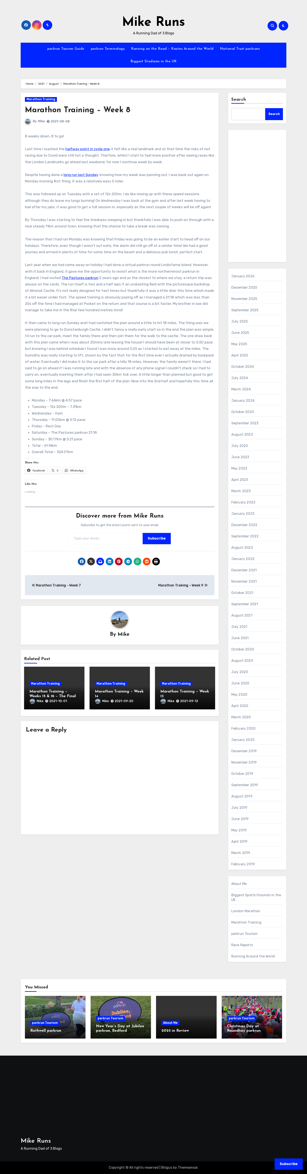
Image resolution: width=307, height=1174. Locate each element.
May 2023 (239, 468)
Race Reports (242, 945)
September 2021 (244, 604)
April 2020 (239, 706)
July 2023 (239, 446)
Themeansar (188, 1167)
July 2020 (239, 672)
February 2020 (243, 728)
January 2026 (243, 276)
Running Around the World (253, 956)
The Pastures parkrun (80, 278)
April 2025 (239, 355)
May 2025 (239, 344)
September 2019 (244, 785)
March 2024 (241, 389)
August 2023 (242, 434)
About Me (239, 884)
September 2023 (245, 423)
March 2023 (241, 491)
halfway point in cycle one (87, 149)
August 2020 (242, 661)
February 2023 (243, 502)
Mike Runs (153, 22)
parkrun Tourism (244, 934)
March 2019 (240, 853)
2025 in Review (175, 1031)
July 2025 (239, 321)
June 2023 (240, 457)
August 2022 (242, 548)
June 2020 (240, 683)
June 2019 (240, 819)
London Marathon (245, 911)
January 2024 (243, 401)
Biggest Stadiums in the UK (153, 61)
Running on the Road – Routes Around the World (172, 49)
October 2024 (242, 367)
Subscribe (157, 538)
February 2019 (243, 864)
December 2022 (244, 525)
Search (238, 99)
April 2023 (239, 480)
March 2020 (241, 717)
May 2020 (239, 694)
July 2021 (239, 627)
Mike (41, 121)
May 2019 (239, 830)
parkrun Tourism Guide (65, 49)
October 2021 (242, 593)
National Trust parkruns (240, 49)
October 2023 (242, 412)
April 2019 (239, 841)
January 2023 (242, 514)
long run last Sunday (81, 175)
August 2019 (241, 796)
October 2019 (242, 774)
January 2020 (243, 740)
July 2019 (239, 808)
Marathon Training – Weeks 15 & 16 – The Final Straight (52, 696)
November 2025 (244, 299)
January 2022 (243, 559)
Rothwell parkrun (45, 1031)
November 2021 (244, 581)
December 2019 (244, 751)
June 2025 (240, 333)
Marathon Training (41, 99)
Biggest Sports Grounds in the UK (256, 897)
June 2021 (240, 638)
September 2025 (245, 310)
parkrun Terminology (108, 49)
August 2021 (241, 615)
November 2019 (244, 762)
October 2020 (242, 649)
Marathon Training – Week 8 (80, 110)
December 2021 (244, 570)
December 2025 (244, 287)
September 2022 (245, 536)
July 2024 (239, 378)
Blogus (166, 1167)
